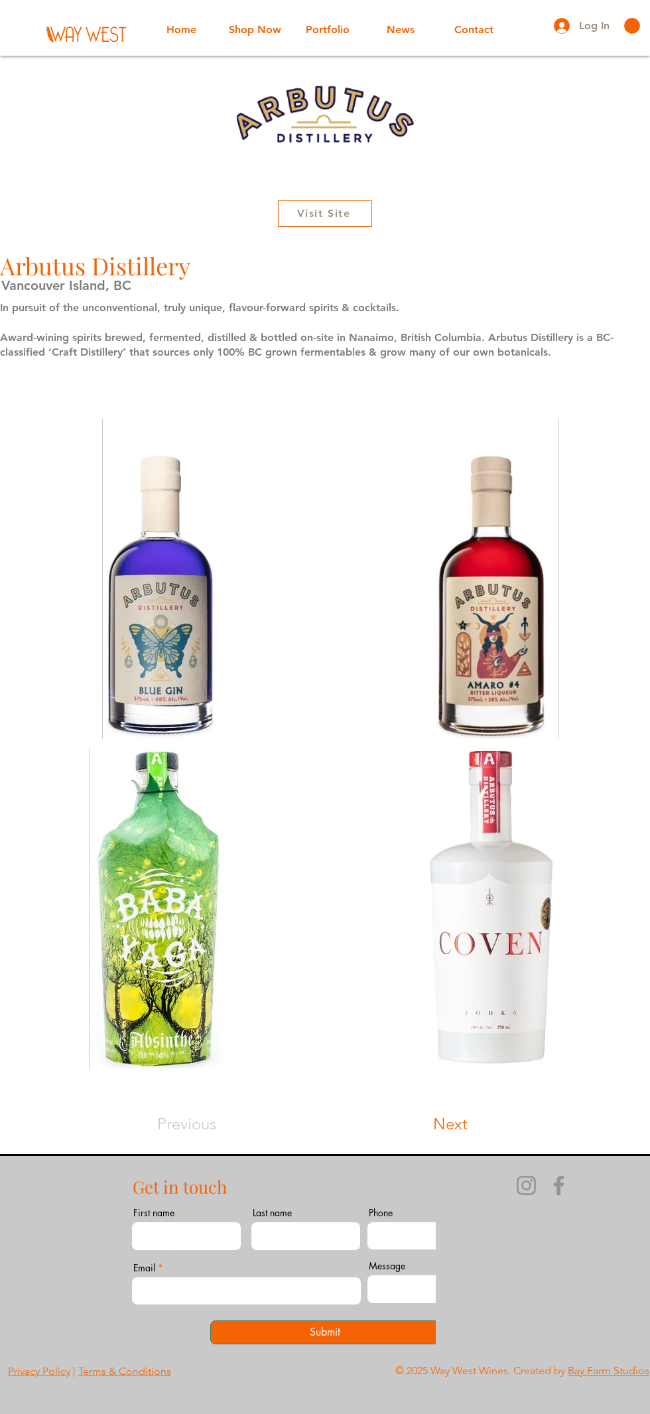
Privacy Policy (39, 1371)
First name (153, 1213)
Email (144, 1268)
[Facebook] (559, 1185)
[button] (632, 26)
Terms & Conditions (124, 1371)
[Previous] (168, 1124)
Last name (272, 1213)
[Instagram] (526, 1185)
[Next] (477, 1124)
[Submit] (324, 1332)
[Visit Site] (325, 213)
